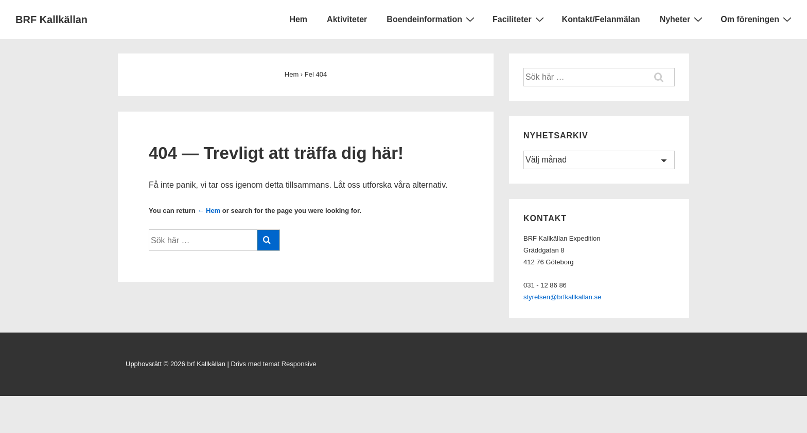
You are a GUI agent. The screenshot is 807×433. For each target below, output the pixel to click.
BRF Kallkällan (51, 19)
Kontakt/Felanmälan (601, 19)
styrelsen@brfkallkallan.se (562, 297)
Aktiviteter (347, 19)
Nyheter (683, 19)
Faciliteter (520, 19)
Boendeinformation (432, 19)
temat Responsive (290, 364)
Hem (298, 19)
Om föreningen (757, 19)
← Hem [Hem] (208, 210)
